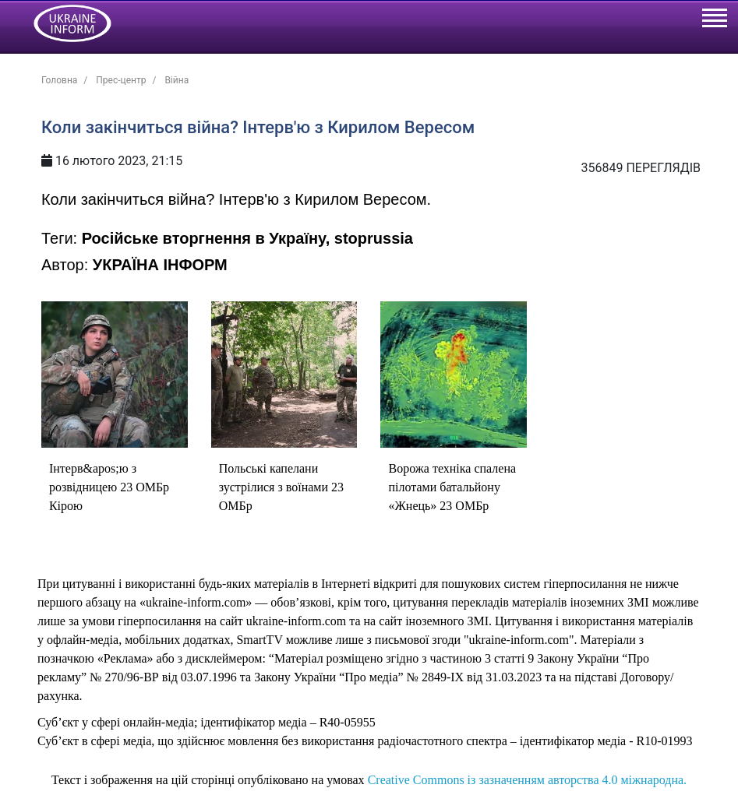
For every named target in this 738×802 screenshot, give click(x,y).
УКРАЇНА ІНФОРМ (160, 264)
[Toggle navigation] (713, 20)
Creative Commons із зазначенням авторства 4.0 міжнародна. (527, 779)
